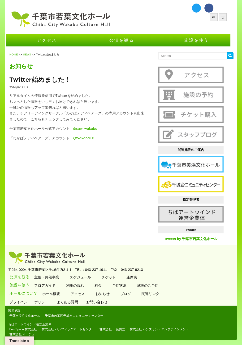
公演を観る (124, 40)
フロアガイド (47, 285)
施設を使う (199, 40)
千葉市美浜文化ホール (27, 316)
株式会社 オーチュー (26, 334)
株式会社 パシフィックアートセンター (71, 329)
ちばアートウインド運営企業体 (32, 324)
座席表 (134, 277)
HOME (16, 54)
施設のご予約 (150, 285)
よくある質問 (71, 302)
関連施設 (17, 310)
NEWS (30, 54)
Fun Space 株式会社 (26, 329)
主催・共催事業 (49, 277)
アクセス (50, 40)
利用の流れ (77, 285)
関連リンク (152, 294)
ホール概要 (53, 294)
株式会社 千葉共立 (115, 329)
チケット (111, 277)
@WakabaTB (86, 138)
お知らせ (104, 294)
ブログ (128, 294)
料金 (100, 285)
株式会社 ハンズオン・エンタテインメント (162, 329)
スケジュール (82, 277)
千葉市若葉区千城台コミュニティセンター (77, 316)
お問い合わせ (100, 302)
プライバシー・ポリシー (32, 302)
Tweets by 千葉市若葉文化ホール (193, 239)
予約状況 (121, 285)
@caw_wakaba (88, 129)
